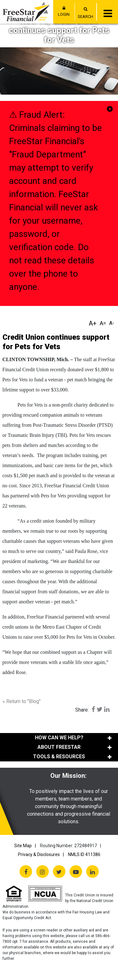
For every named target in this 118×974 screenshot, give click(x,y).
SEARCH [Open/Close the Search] (85, 16)
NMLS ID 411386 (84, 854)
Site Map (23, 845)
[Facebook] (26, 871)
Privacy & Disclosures (39, 854)
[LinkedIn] (92, 871)
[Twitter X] (59, 871)
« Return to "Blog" (22, 701)
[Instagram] (42, 871)
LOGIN (64, 11)
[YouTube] (76, 871)
